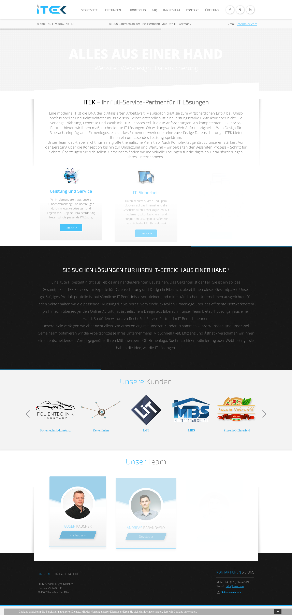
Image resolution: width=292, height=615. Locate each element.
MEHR (70, 230)
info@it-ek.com (247, 24)
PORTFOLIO (138, 10)
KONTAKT (192, 10)
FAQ (154, 10)
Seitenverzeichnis (231, 592)
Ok (277, 611)
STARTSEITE (89, 10)
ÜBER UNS (212, 10)
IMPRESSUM (171, 10)
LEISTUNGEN (112, 10)
